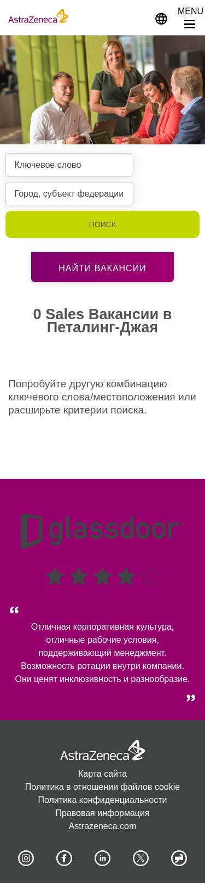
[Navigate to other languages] (161, 17)
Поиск (102, 224)
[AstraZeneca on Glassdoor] (179, 858)
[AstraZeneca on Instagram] (25, 858)
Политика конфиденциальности (102, 800)
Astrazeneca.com (103, 826)
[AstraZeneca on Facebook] (64, 858)
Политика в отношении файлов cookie (102, 786)
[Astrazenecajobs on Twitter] (141, 858)
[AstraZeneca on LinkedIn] (103, 858)
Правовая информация (102, 813)
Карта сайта (102, 773)
